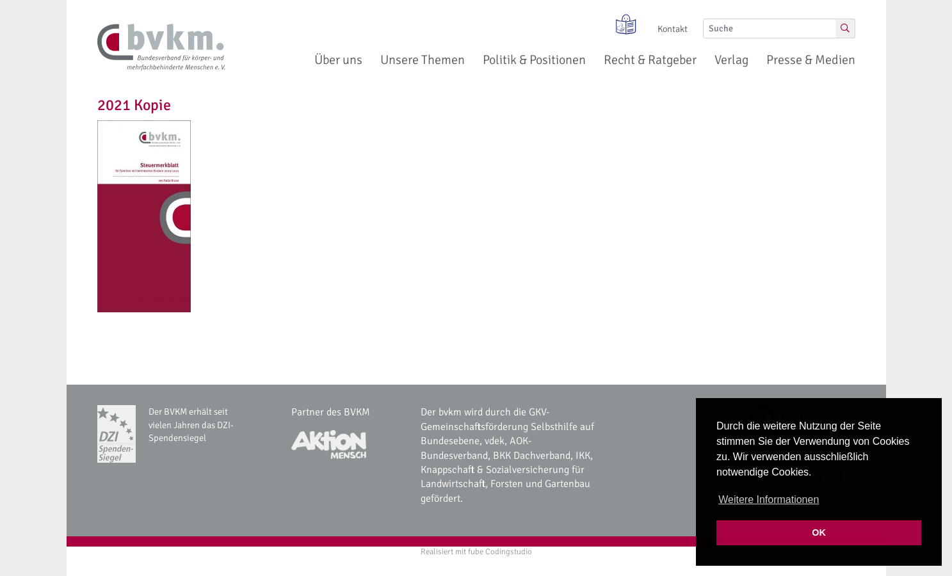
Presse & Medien (810, 60)
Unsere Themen (422, 60)
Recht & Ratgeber (650, 60)
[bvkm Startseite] (161, 47)
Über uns (338, 60)
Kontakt (673, 29)
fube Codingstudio (500, 552)
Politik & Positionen (534, 60)
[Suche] (769, 28)
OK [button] (819, 532)
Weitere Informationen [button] (768, 499)
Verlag (731, 60)
